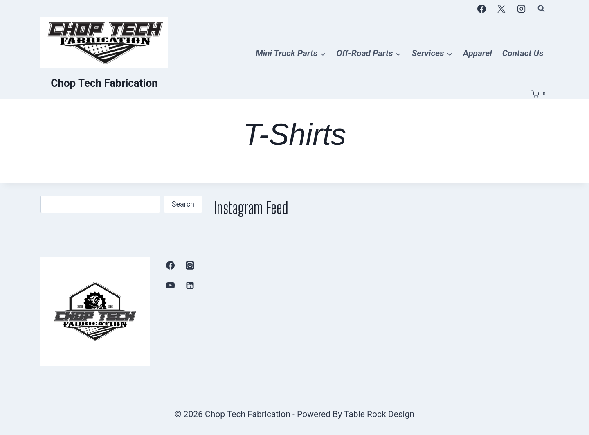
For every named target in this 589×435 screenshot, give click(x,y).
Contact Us (523, 53)
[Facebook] (481, 8)
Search (183, 204)
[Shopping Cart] (540, 94)
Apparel (477, 53)
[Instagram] (521, 8)
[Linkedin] (190, 285)
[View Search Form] (541, 8)
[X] (501, 8)
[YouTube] (170, 285)
